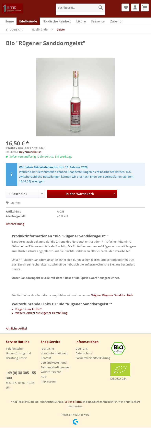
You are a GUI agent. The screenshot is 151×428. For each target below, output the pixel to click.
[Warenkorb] (145, 7)
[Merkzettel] (125, 7)
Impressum (48, 381)
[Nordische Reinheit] (57, 21)
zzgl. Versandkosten (30, 151)
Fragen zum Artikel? (26, 309)
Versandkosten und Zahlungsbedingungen (56, 365)
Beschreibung (15, 224)
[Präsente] (97, 21)
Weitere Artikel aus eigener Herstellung (39, 313)
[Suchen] (101, 7)
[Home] (9, 21)
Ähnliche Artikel (16, 328)
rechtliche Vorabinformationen (54, 351)
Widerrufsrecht (51, 372)
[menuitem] (80, 9)
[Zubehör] (116, 21)
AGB (43, 377)
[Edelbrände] (28, 21)
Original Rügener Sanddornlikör (112, 295)
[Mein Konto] (135, 7)
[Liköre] (81, 21)
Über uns (82, 348)
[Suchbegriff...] (80, 7)
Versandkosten (73, 401)
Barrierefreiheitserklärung (92, 358)
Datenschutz (84, 353)
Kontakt (46, 358)
